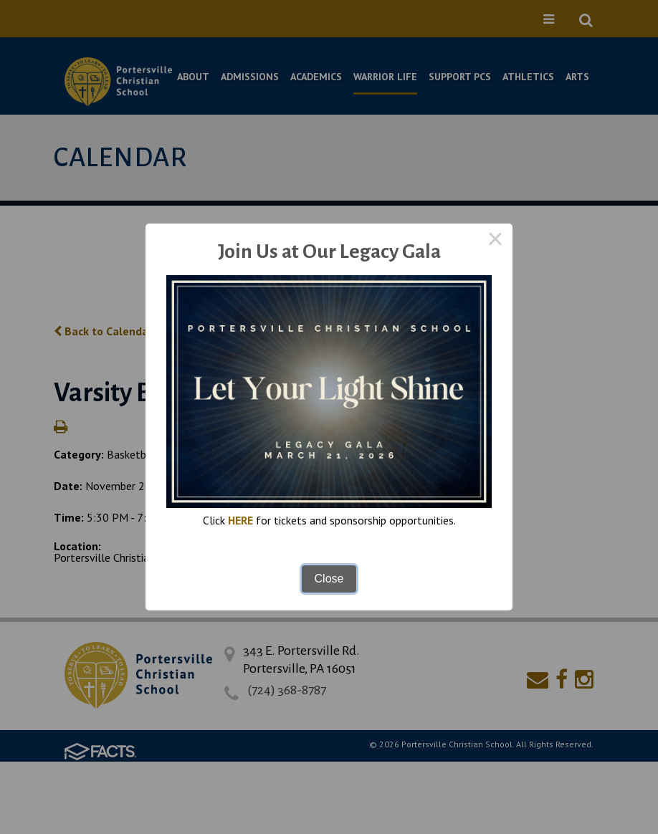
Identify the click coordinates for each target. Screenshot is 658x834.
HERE (240, 520)
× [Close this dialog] (495, 241)
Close (329, 578)
